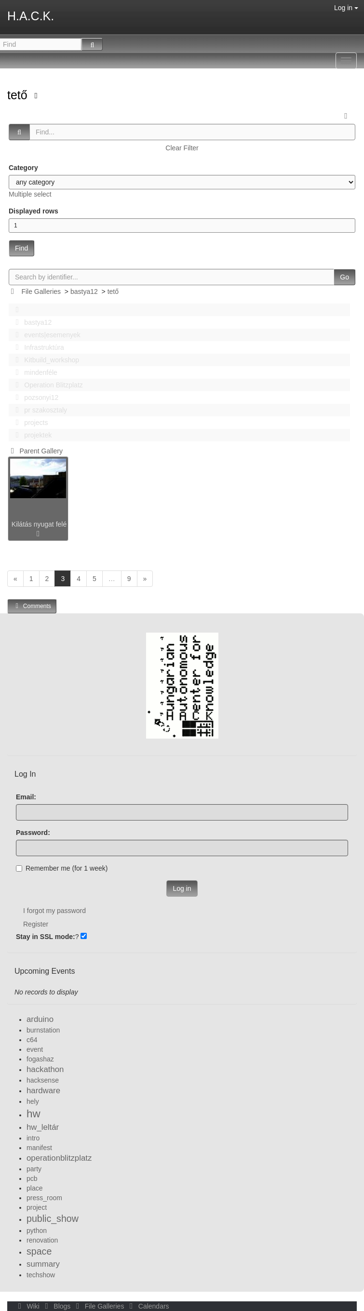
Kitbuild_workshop (44, 360)
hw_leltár (43, 1127)
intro (33, 1138)
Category (23, 168)
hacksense (43, 1080)
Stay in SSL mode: (45, 936)
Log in (346, 8)
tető (19, 95)
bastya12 (84, 291)
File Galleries (41, 291)
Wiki (27, 1306)
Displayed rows (33, 211)
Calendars (147, 1306)
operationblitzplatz (59, 1158)
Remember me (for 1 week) (62, 868)
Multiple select (30, 194)
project (37, 1207)
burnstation (43, 1030)
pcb (32, 1178)
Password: (33, 832)
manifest (39, 1148)
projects (29, 422)
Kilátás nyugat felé (39, 524)
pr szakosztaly (38, 410)
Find (21, 248)
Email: (26, 797)
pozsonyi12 (34, 397)
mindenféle (33, 372)
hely (33, 1101)
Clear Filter (181, 148)
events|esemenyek (45, 335)
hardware (43, 1090)
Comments (32, 605)
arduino (40, 1019)
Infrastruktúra (37, 347)
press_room (44, 1198)
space (39, 1251)
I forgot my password (54, 910)
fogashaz (40, 1059)
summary (43, 1264)
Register (35, 924)
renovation (42, 1240)
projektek (31, 435)
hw (33, 1114)
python (37, 1230)
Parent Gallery (35, 451)
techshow (41, 1275)
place (34, 1188)
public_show (53, 1218)
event (35, 1049)
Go (344, 277)
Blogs (56, 1306)
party (34, 1169)
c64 (32, 1040)
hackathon (45, 1069)
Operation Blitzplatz (46, 385)
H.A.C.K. (30, 16)
